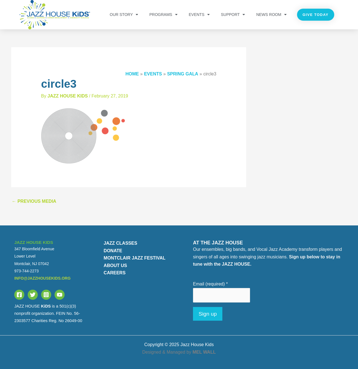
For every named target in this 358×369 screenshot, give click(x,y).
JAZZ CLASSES (120, 243)
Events (199, 14)
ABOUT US (115, 265)
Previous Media (34, 201)
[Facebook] (19, 295)
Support (233, 14)
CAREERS (115, 272)
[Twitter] (33, 295)
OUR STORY (124, 14)
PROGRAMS (163, 14)
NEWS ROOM (271, 14)
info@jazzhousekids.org (42, 278)
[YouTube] (60, 295)
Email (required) (210, 284)
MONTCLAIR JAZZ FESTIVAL (135, 258)
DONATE (113, 250)
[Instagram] (46, 295)
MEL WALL (204, 352)
